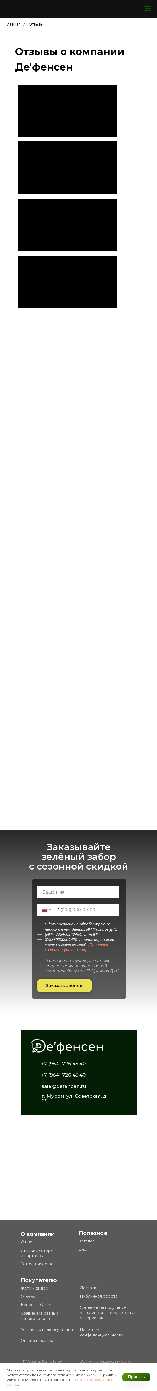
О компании (37, 1234)
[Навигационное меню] (147, 9)
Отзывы (36, 24)
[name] (78, 892)
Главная (13, 24)
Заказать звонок (64, 985)
